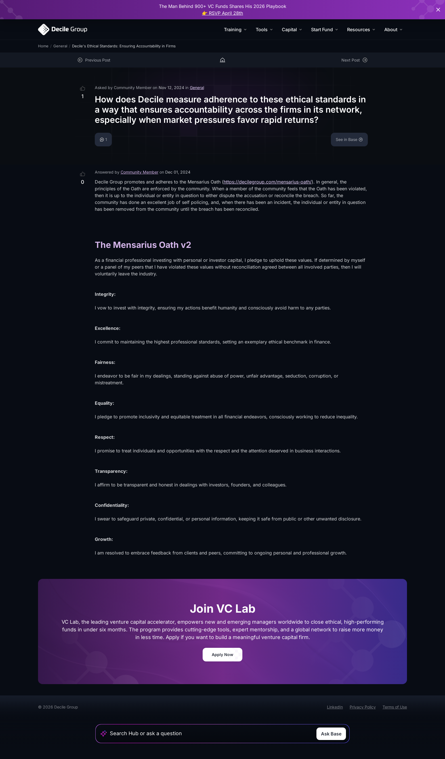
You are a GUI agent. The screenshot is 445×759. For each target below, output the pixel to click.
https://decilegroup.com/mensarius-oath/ (268, 182)
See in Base (349, 139)
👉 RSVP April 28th (222, 13)
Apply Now (222, 654)
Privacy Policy (363, 707)
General (60, 46)
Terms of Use (395, 707)
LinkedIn (335, 707)
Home (43, 46)
